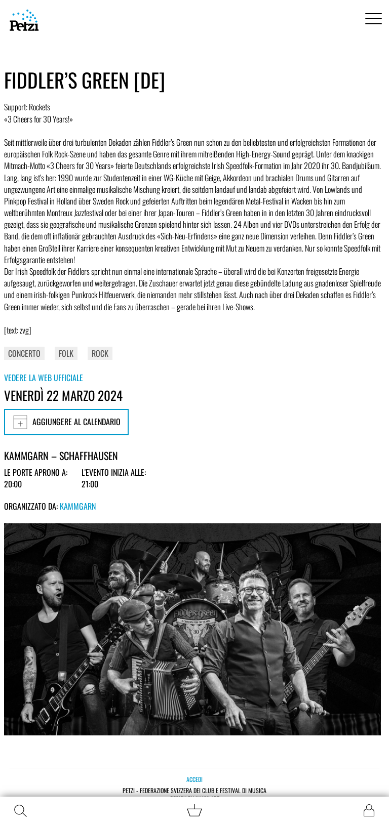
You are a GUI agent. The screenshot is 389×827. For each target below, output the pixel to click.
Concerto (24, 353)
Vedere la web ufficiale (43, 377)
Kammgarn (78, 506)
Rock (100, 353)
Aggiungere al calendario (66, 422)
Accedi (194, 779)
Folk (66, 353)
